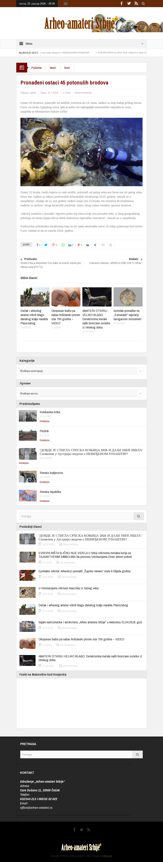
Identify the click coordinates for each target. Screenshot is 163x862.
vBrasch (107, 856)
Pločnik (44, 431)
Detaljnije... (45, 421)
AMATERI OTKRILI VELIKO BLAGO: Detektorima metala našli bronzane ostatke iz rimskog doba (96, 318)
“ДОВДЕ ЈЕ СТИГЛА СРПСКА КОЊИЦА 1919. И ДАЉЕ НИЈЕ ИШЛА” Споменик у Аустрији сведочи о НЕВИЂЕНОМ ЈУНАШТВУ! (91, 452)
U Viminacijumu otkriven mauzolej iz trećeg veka (68, 588)
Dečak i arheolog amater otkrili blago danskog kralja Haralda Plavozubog (34, 316)
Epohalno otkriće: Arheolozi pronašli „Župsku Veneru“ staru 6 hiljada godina (84, 571)
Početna (36, 67)
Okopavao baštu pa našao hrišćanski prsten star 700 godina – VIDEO (65, 316)
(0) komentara (70, 544)
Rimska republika (50, 492)
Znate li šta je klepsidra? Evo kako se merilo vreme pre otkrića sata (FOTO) (50, 263)
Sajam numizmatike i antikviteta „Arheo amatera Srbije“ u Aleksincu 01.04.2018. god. (90, 622)
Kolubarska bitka (50, 412)
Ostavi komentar (83, 92)
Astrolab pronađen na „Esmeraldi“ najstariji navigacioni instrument (127, 314)
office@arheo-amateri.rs (36, 807)
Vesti (53, 67)
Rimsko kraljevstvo (51, 473)
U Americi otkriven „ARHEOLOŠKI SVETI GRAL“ (112, 261)
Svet (67, 67)
